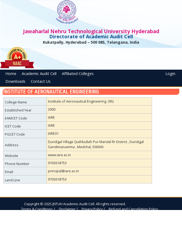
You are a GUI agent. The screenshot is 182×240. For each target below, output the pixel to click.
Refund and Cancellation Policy (133, 209)
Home (10, 73)
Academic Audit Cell (39, 73)
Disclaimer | (68, 209)
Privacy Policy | (93, 209)
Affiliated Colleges (78, 73)
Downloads (15, 81)
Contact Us (41, 81)
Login (170, 73)
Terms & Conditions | (38, 209)
